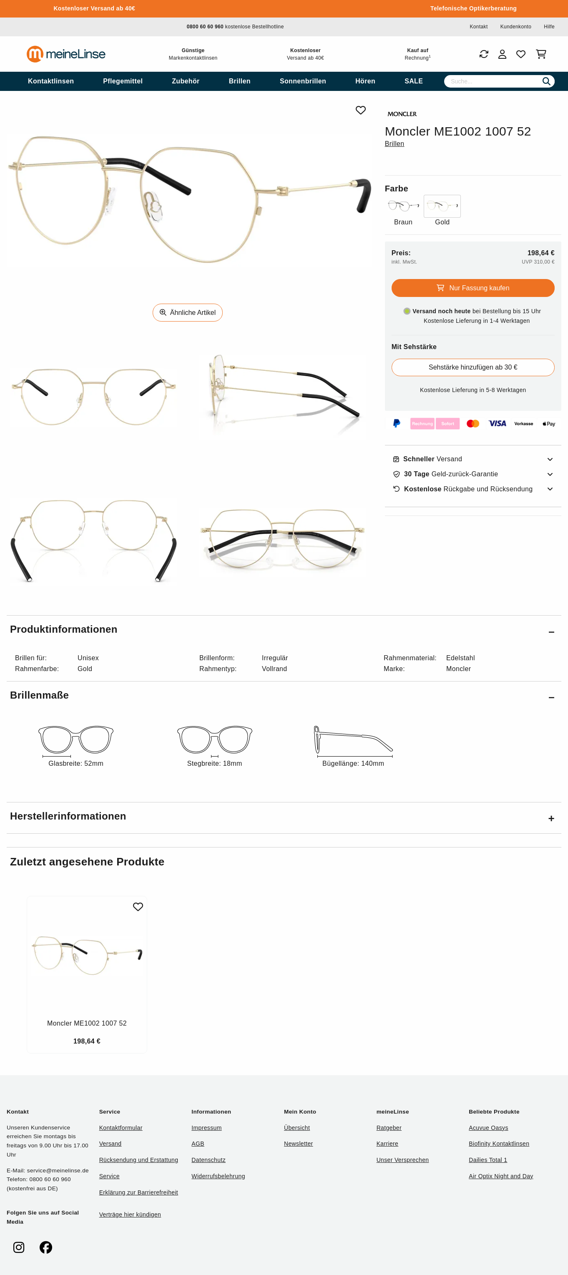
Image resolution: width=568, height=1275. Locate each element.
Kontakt (479, 27)
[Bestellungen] (483, 54)
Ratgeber (389, 1127)
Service (109, 1176)
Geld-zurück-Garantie (445, 474)
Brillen (395, 143)
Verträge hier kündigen (130, 1214)
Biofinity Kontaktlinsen (499, 1143)
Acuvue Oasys (488, 1127)
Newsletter (298, 1143)
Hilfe (549, 27)
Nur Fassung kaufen (473, 288)
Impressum (206, 1127)
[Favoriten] (520, 54)
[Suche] (499, 81)
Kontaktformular (121, 1127)
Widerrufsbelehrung (218, 1176)
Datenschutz (208, 1160)
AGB (197, 1143)
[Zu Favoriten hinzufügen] (138, 907)
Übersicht (297, 1127)
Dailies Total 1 (488, 1160)
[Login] (502, 54)
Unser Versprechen (403, 1160)
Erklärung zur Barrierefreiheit (138, 1192)
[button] (284, 630)
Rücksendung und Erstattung (138, 1160)
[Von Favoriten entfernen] (361, 110)
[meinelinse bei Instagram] (19, 1247)
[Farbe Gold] (442, 211)
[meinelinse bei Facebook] (46, 1247)
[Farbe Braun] (403, 211)
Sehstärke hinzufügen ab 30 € (473, 367)
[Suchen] (546, 81)
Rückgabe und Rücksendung (463, 489)
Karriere (388, 1143)
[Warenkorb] (543, 54)
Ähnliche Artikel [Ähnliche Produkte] (188, 312)
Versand (427, 459)
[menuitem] (50, 81)
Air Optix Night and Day (501, 1176)
